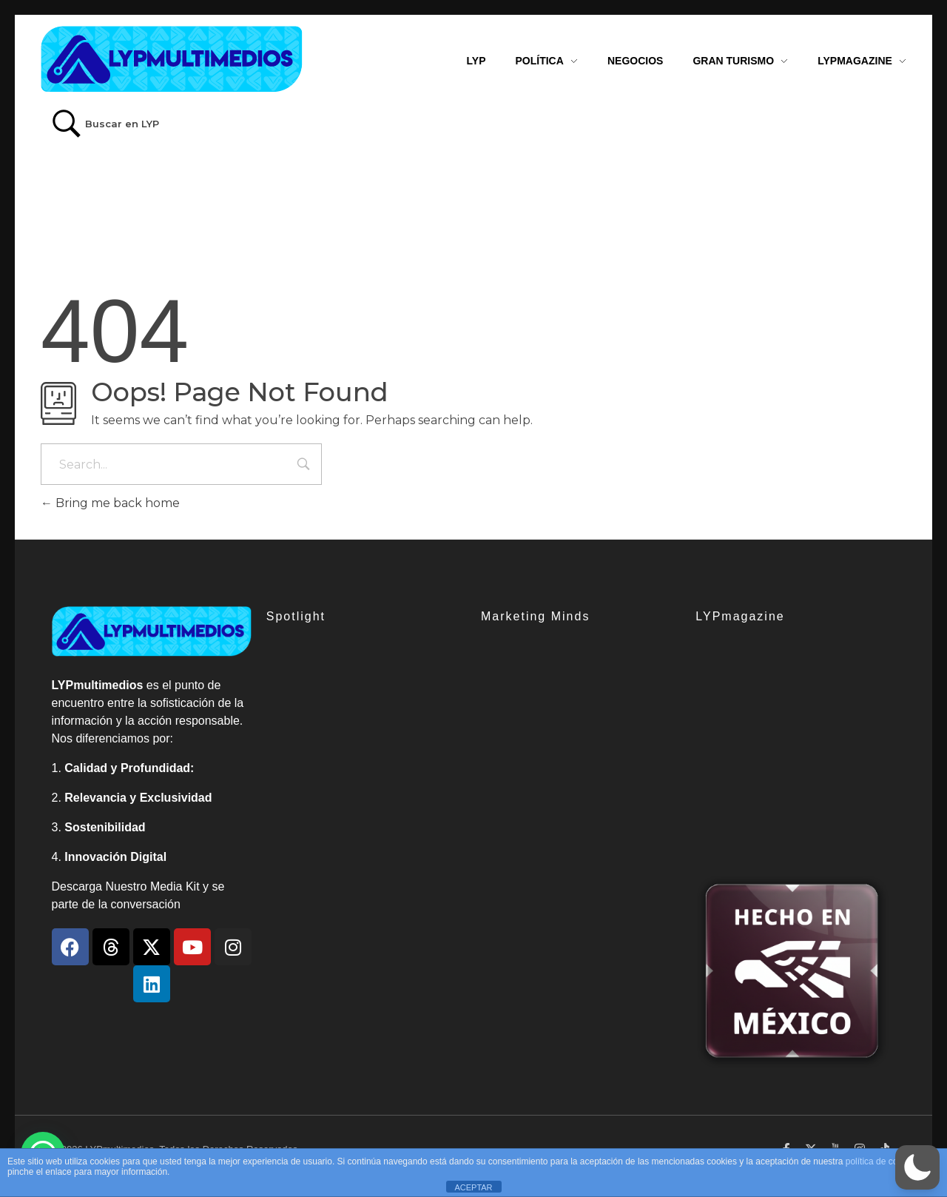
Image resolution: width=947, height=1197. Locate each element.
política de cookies (882, 1161)
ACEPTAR (473, 1187)
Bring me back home (110, 503)
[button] (917, 1167)
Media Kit (175, 886)
